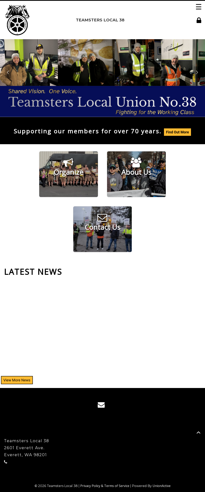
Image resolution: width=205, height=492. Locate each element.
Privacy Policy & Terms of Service (104, 486)
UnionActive (162, 486)
